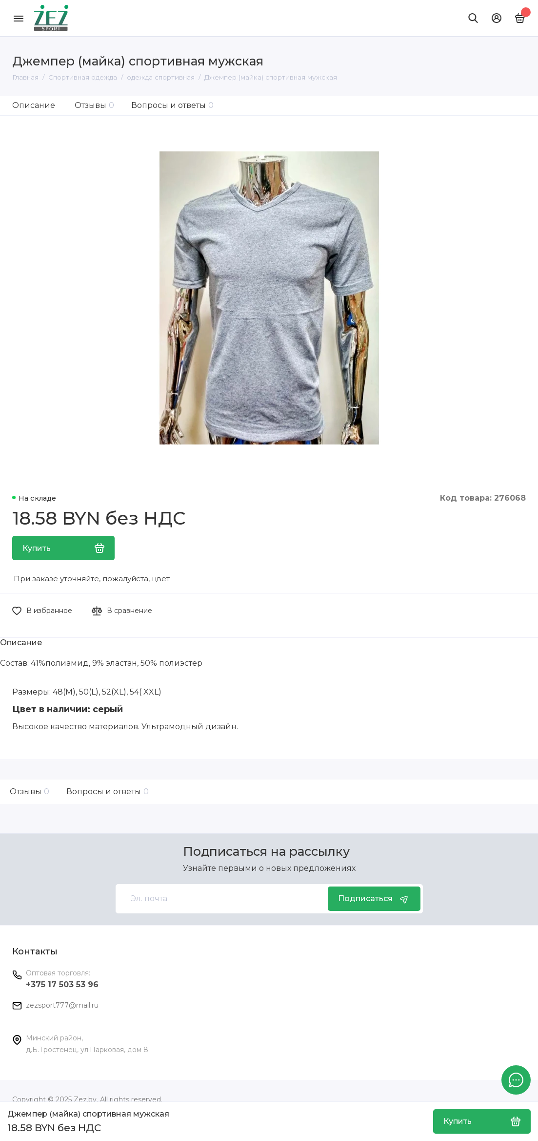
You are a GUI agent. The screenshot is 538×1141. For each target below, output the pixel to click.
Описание (33, 105)
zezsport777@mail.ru (62, 1005)
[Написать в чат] (516, 1080)
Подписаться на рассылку (266, 851)
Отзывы (94, 105)
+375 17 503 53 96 (62, 984)
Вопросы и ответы (172, 105)
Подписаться (374, 898)
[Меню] (18, 18)
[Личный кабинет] (496, 18)
